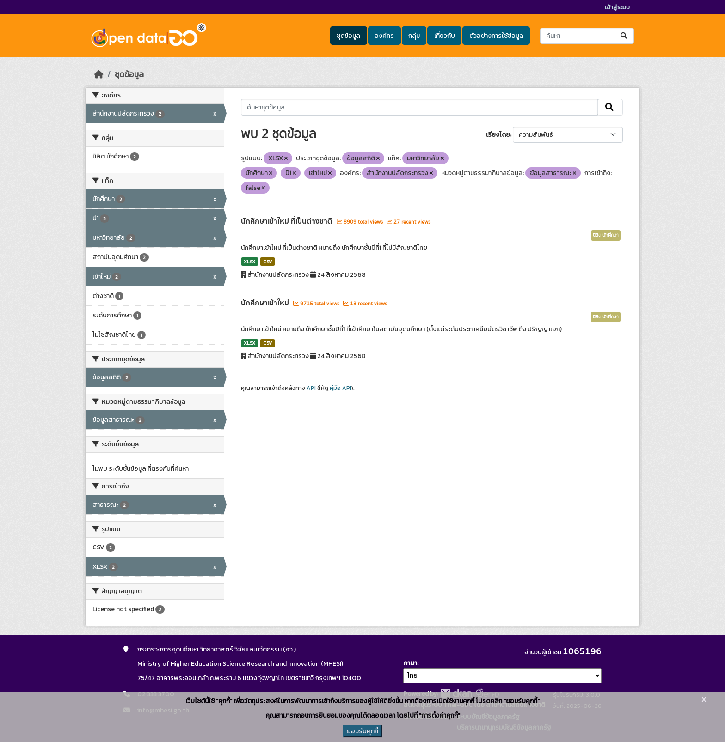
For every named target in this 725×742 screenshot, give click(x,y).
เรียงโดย (498, 135)
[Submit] (624, 36)
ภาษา (410, 663)
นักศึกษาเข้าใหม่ (266, 303)
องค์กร (384, 36)
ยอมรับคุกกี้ (362, 731)
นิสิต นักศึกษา (606, 235)
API (311, 388)
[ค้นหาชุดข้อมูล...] (587, 36)
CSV (267, 261)
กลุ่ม (414, 36)
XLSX (249, 261)
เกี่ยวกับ (444, 36)
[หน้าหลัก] (99, 74)
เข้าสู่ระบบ (617, 7)
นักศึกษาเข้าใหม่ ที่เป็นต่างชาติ (287, 221)
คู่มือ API (340, 388)
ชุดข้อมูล (348, 36)
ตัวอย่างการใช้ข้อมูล (496, 36)
